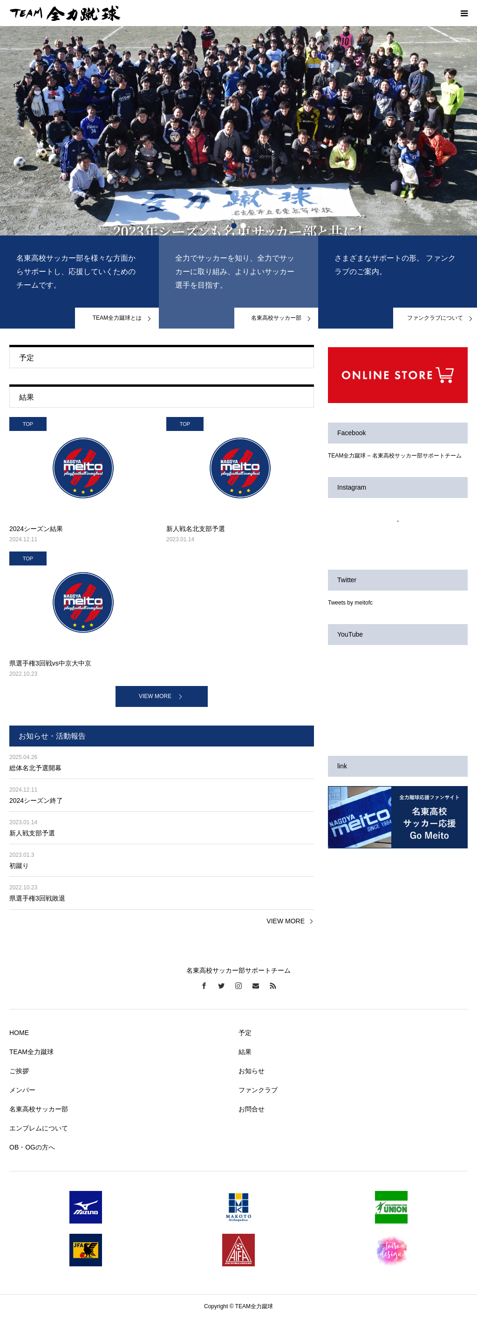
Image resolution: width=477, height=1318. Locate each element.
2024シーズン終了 (36, 800)
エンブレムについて (38, 1128)
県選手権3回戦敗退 (37, 898)
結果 (245, 1052)
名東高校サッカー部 (38, 1109)
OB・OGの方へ (32, 1147)
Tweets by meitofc (350, 602)
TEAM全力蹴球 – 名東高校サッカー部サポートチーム (395, 455)
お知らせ (251, 1071)
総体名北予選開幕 (35, 768)
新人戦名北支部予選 (195, 528)
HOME (19, 1032)
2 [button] (243, 226)
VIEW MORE (155, 696)
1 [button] (234, 226)
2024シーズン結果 (36, 528)
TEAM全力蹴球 (31, 1052)
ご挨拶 (19, 1071)
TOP (28, 424)
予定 (245, 1032)
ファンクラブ (258, 1090)
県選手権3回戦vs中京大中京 (50, 663)
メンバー (22, 1090)
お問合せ (251, 1109)
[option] (238, 130)
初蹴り (19, 865)
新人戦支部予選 (32, 833)
